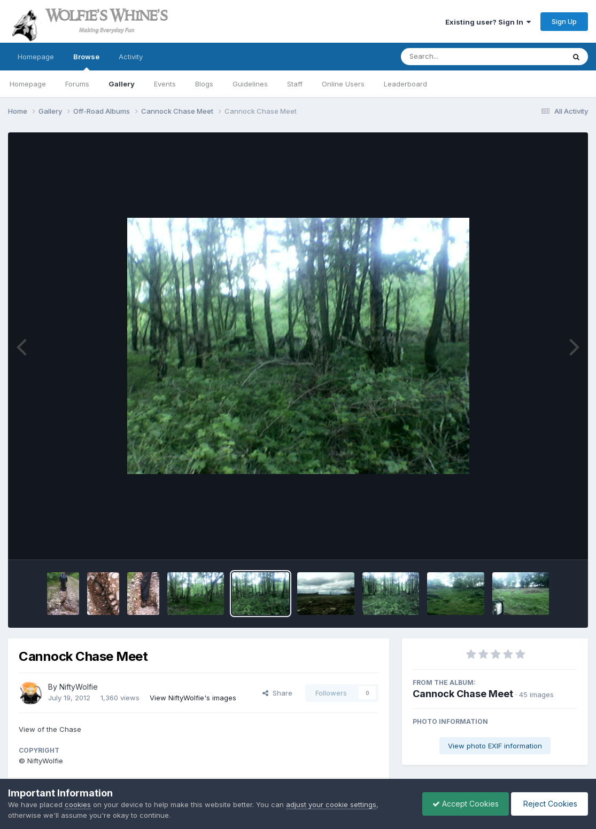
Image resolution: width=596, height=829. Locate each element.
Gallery (122, 84)
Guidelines (250, 84)
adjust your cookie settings (331, 804)
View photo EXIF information (495, 745)
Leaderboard (405, 84)
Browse (86, 61)
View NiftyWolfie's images (193, 697)
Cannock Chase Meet (463, 693)
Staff (295, 84)
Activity (131, 56)
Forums (77, 84)
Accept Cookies (463, 803)
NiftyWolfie (78, 686)
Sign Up (564, 21)
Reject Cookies (549, 803)
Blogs (204, 84)
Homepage (36, 56)
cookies (78, 804)
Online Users (343, 84)
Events (165, 84)
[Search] (453, 56)
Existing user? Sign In (488, 22)
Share (277, 693)
